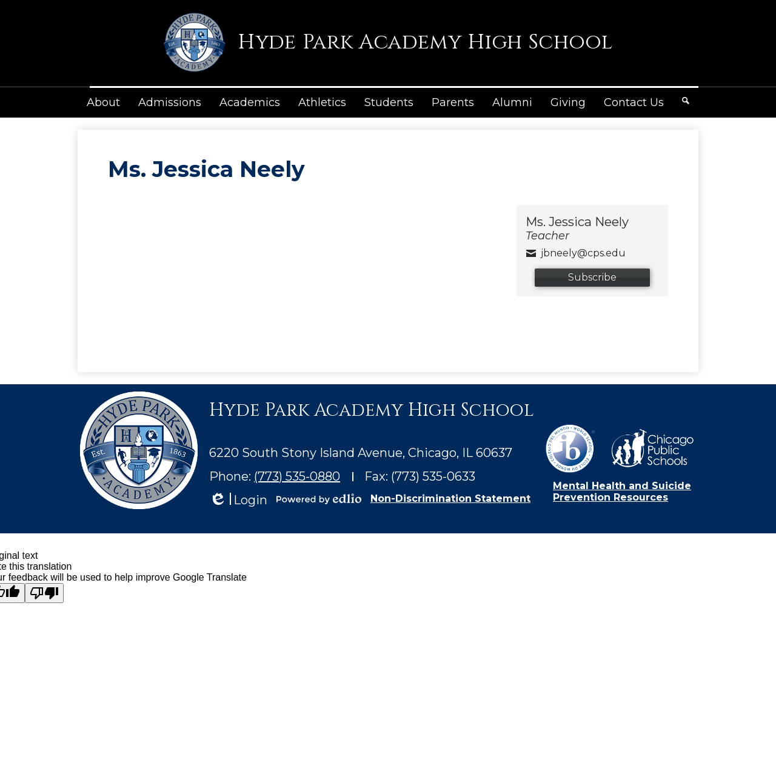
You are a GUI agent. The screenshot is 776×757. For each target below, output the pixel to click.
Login (238, 500)
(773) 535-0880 (297, 476)
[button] (103, 102)
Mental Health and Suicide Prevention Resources (622, 491)
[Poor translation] (44, 593)
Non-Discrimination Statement (450, 498)
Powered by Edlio (318, 499)
